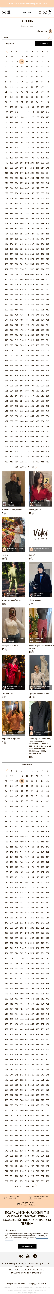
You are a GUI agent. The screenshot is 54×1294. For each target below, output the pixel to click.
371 (16, 259)
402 (37, 274)
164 (16, 142)
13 (27, 56)
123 (37, 117)
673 (42, 426)
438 (37, 294)
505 (11, 335)
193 (27, 158)
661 (27, 421)
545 (32, 355)
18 (6, 61)
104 (32, 107)
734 (32, 462)
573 (37, 370)
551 (16, 360)
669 (22, 426)
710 (47, 446)
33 (37, 66)
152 (47, 132)
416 (16, 284)
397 (11, 274)
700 (42, 441)
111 (22, 112)
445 (27, 299)
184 (27, 152)
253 (11, 193)
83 (16, 97)
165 (22, 142)
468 (6, 315)
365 (32, 254)
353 (16, 249)
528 (37, 345)
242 (47, 183)
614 (16, 396)
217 (11, 173)
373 (27, 259)
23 (32, 61)
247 (27, 188)
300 (22, 218)
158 (32, 137)
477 (6, 320)
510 (37, 335)
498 (22, 330)
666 (6, 426)
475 (42, 315)
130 (27, 122)
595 (11, 386)
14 (32, 56)
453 (22, 304)
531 (6, 350)
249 (37, 188)
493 (42, 325)
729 (6, 462)
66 (22, 87)
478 (11, 320)
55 (11, 82)
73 (11, 92)
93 (22, 102)
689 (32, 436)
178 (42, 147)
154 (11, 137)
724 (27, 456)
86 (32, 97)
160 (42, 137)
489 (22, 325)
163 (11, 142)
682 (42, 431)
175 (27, 147)
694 (11, 441)
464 (32, 310)
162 (6, 142)
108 (6, 112)
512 (47, 335)
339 (37, 239)
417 (22, 284)
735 (37, 462)
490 (27, 325)
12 (22, 56)
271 (11, 203)
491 (32, 325)
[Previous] (6, 51)
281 (16, 208)
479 (16, 320)
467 (47, 310)
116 (47, 112)
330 (37, 234)
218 (16, 173)
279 (6, 208)
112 (27, 112)
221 (32, 173)
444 (22, 299)
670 (27, 426)
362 (16, 254)
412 (42, 279)
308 (16, 223)
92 (16, 102)
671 (32, 426)
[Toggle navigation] (4, 12)
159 (37, 137)
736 (42, 462)
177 (37, 147)
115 (42, 112)
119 (16, 117)
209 (16, 168)
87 (37, 97)
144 (6, 132)
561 (22, 365)
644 (32, 411)
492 (37, 325)
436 (27, 294)
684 (6, 436)
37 (11, 71)
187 (42, 152)
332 (47, 234)
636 (37, 406)
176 (32, 147)
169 (42, 142)
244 (11, 188)
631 (11, 406)
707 (32, 446)
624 (22, 401)
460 (11, 310)
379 (11, 264)
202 (27, 163)
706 (27, 446)
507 (22, 335)
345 (22, 244)
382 (27, 264)
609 (37, 391)
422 (47, 284)
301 (27, 218)
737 (47, 462)
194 (32, 158)
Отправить (27, 1246)
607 (27, 391)
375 (37, 259)
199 (11, 163)
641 (16, 411)
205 (42, 163)
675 (6, 431)
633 (22, 406)
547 (42, 355)
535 (27, 350)
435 (22, 294)
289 (11, 213)
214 (42, 168)
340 (42, 239)
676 (11, 431)
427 (27, 289)
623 (16, 401)
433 (11, 294)
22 (27, 61)
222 (37, 173)
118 (11, 117)
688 (27, 436)
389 (16, 269)
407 (16, 279)
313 (42, 223)
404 (47, 274)
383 (32, 264)
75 (22, 92)
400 (27, 274)
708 (37, 446)
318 (22, 228)
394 (42, 269)
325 (11, 234)
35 (47, 66)
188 (47, 152)
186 (37, 152)
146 (16, 132)
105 (37, 107)
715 (27, 451)
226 (11, 178)
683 (47, 431)
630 (6, 406)
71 (47, 87)
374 (32, 259)
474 (37, 315)
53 (47, 76)
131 (32, 122)
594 (6, 386)
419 (32, 284)
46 (11, 76)
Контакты (31, 1267)
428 (32, 289)
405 (6, 279)
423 (6, 289)
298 (11, 218)
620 (47, 396)
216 (6, 173)
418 (27, 284)
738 (16, 467)
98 (47, 102)
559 (11, 365)
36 (6, 71)
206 (47, 163)
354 (22, 249)
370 (11, 259)
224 (47, 173)
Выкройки (8, 1264)
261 (6, 198)
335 (16, 239)
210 (22, 168)
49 (27, 76)
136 (11, 127)
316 (11, 228)
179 (47, 147)
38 (16, 71)
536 (32, 350)
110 (16, 112)
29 (16, 66)
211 (27, 168)
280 (11, 208)
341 (47, 239)
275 (32, 203)
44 (47, 71)
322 (42, 228)
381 (22, 264)
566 (47, 365)
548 (47, 355)
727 (42, 456)
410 (32, 279)
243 (6, 188)
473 (32, 315)
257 (32, 193)
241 (42, 183)
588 (22, 380)
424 (11, 289)
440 (47, 294)
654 (37, 416)
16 (42, 56)
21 (22, 61)
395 (47, 269)
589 (27, 380)
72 (6, 92)
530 (47, 345)
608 (32, 391)
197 (47, 158)
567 (6, 370)
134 (47, 122)
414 (6, 284)
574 (42, 370)
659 (16, 421)
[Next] (37, 466)
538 (42, 350)
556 (42, 360)
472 (27, 315)
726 (37, 456)
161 (47, 137)
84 (22, 97)
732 (22, 462)
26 (47, 61)
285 (37, 208)
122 (32, 117)
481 (27, 320)
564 (37, 365)
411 (37, 279)
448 (42, 299)
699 (37, 441)
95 (32, 102)
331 (42, 234)
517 (27, 340)
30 (22, 66)
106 (42, 107)
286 (42, 208)
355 (27, 249)
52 (42, 76)
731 (16, 462)
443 (16, 299)
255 (22, 193)
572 (32, 370)
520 (42, 340)
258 (37, 193)
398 (16, 274)
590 (32, 380)
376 (42, 259)
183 (22, 152)
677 (16, 431)
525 (22, 345)
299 (16, 218)
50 (32, 76)
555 (37, 360)
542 (16, 355)
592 (42, 380)
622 (11, 401)
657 (6, 421)
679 (27, 431)
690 (37, 436)
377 (47, 259)
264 (22, 198)
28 (11, 66)
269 (47, 198)
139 (27, 127)
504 (6, 335)
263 (16, 198)
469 (11, 315)
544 (27, 355)
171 (6, 147)
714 (22, 451)
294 (37, 213)
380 (16, 264)
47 (16, 76)
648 (6, 416)
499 (27, 330)
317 (16, 228)
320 (32, 228)
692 (47, 436)
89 (47, 97)
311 (32, 223)
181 (11, 152)
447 (37, 299)
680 (32, 431)
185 (32, 152)
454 (27, 304)
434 (16, 294)
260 (47, 193)
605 (16, 391)
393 (37, 269)
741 (32, 467)
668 (16, 426)
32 (32, 66)
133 (42, 122)
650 (16, 416)
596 (16, 386)
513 (6, 340)
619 (42, 396)
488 (16, 325)
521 (47, 340)
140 (32, 127)
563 (32, 365)
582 (37, 375)
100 (11, 107)
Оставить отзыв (27, 26)
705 (22, 446)
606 (22, 391)
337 (27, 239)
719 (47, 451)
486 (6, 325)
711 (6, 451)
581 (32, 375)
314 (47, 223)
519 (37, 340)
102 (22, 107)
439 (42, 294)
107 (47, 107)
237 (22, 183)
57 (22, 82)
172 (11, 147)
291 (22, 213)
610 (42, 391)
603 (6, 391)
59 (32, 82)
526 (27, 345)
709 (42, 446)
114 (37, 112)
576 (6, 375)
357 (37, 249)
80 (47, 92)
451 (11, 304)
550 (11, 360)
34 (42, 66)
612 (6, 396)
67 (27, 87)
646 (42, 411)
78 (37, 92)
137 (16, 127)
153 (6, 137)
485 (47, 320)
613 (11, 396)
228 (22, 178)
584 (47, 375)
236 (16, 183)
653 (32, 416)
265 (27, 198)
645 (37, 411)
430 (42, 289)
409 (27, 279)
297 (6, 218)
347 (32, 244)
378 (6, 264)
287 (47, 208)
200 (16, 163)
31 (27, 66)
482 (32, 320)
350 (47, 244)
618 (37, 396)
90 (6, 102)
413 (47, 279)
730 (11, 462)
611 (47, 391)
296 (47, 213)
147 (22, 132)
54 (6, 82)
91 (11, 102)
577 (11, 375)
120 (22, 117)
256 (27, 193)
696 (22, 441)
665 (47, 421)
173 (16, 147)
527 (32, 345)
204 (37, 163)
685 (11, 436)
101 (16, 107)
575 (47, 370)
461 (16, 310)
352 (11, 249)
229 (27, 178)
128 (16, 122)
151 (42, 132)
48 (22, 76)
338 (32, 239)
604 (11, 391)
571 (27, 370)
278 (47, 203)
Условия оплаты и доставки (26, 1273)
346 (27, 244)
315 (6, 228)
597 (22, 386)
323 (47, 228)
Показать (44, 43)
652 (27, 416)
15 (37, 56)
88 (42, 97)
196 (42, 158)
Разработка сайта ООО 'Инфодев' (22, 1283)
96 (37, 102)
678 (22, 431)
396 (6, 274)
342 (6, 244)
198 (6, 163)
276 (37, 203)
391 (27, 269)
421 (42, 284)
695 (16, 441)
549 (6, 360)
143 (47, 127)
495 (6, 330)
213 (37, 168)
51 (37, 76)
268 (42, 198)
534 (22, 350)
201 (22, 163)
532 (11, 350)
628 (42, 401)
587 (16, 380)
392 (32, 269)
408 (22, 279)
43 (42, 71)
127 (11, 122)
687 (22, 436)
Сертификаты (32, 1264)
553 (27, 360)
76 (27, 92)
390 (22, 269)
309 (22, 223)
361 (11, 254)
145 (11, 132)
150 (37, 132)
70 (42, 87)
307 (11, 223)
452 (16, 304)
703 (11, 446)
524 (16, 345)
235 (11, 183)
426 (22, 289)
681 (37, 431)
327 (22, 234)
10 (11, 56)
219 (22, 173)
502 (42, 330)
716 (32, 451)
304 (42, 218)
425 (16, 289)
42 (37, 71)
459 (6, 310)
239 (32, 183)
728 (47, 456)
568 (11, 370)
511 (42, 335)
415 (11, 284)
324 (6, 234)
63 (6, 87)
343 (11, 244)
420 (37, 284)
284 (32, 208)
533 (16, 350)
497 (16, 330)
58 (27, 82)
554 (32, 360)
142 (42, 127)
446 (32, 299)
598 (27, 386)
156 (22, 137)
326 (16, 234)
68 (32, 87)
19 (11, 61)
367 (42, 254)
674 (47, 426)
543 (22, 355)
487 (11, 325)
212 (32, 168)
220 (27, 173)
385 (42, 264)
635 (32, 406)
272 (16, 203)
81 (6, 97)
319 (27, 228)
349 (42, 244)
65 (16, 87)
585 (6, 380)
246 (22, 188)
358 (42, 249)
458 (47, 304)
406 (11, 279)
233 (47, 178)
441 (6, 299)
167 (32, 142)
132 (37, 122)
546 (37, 355)
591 (37, 380)
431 (47, 289)
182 (16, 152)
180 (6, 152)
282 (22, 208)
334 (11, 239)
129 (22, 122)
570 (22, 370)
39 (22, 71)
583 (42, 375)
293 (32, 213)
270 (6, 203)
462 (22, 310)
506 (16, 335)
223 (42, 173)
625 (27, 401)
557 (47, 360)
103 (27, 107)
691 (42, 436)
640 (11, 411)
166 (27, 142)
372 (22, 259)
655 (42, 416)
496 (11, 330)
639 (6, 411)
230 (32, 178)
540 (6, 355)
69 (37, 87)
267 (37, 198)
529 (42, 345)
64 (11, 87)
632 (16, 406)
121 (27, 117)
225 (6, 178)
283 (27, 208)
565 (42, 365)
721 (11, 456)
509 (32, 335)
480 (22, 320)
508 (27, 335)
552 (22, 360)
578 (16, 375)
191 (16, 158)
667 (11, 426)
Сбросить (10, 43)
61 (42, 82)
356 (32, 249)
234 (6, 183)
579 (22, 375)
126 (6, 122)
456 (37, 304)
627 (37, 401)
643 (27, 411)
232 (42, 178)
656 (47, 416)
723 (22, 456)
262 (11, 198)
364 (27, 254)
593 (47, 380)
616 (27, 396)
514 (11, 340)
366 (37, 254)
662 (32, 421)
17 (47, 56)
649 (11, 416)
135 (6, 127)
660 (22, 421)
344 (16, 244)
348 (37, 244)
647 (47, 411)
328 (27, 234)
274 (27, 203)
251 (47, 188)
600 (37, 386)
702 (6, 446)
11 (16, 56)
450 (6, 304)
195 (37, 158)
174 (22, 147)
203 (32, 163)
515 (16, 340)
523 (11, 345)
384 (37, 264)
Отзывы (19, 1267)
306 (6, 223)
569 (16, 370)
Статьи (45, 1264)
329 (32, 234)
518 (32, 340)
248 (32, 188)
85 (27, 97)
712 (11, 451)
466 (42, 310)
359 (47, 249)
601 (42, 386)
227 (16, 178)
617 (32, 396)
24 (37, 61)
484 (42, 320)
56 (16, 82)
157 (27, 137)
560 (16, 365)
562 (27, 365)
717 (37, 451)
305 (47, 218)
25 (42, 61)
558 (6, 365)
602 (47, 386)
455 (32, 304)
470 (16, 315)
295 (42, 213)
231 (37, 178)
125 (47, 117)
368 (47, 254)
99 (6, 107)
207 (6, 168)
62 (47, 82)
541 (11, 355)
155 (16, 137)
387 (6, 269)
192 (22, 158)
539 (47, 350)
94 (27, 102)
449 (47, 299)
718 (42, 451)
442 (11, 299)
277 (42, 203)
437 (32, 294)
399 (22, 274)
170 (47, 142)
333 (6, 239)
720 (6, 456)
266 (32, 198)
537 (37, 350)
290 (16, 213)
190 (11, 158)
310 (27, 223)
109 (11, 112)
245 (16, 188)
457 (42, 304)
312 (37, 223)
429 (37, 289)
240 (37, 183)
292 (27, 213)
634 (27, 406)
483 (37, 320)
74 (16, 92)
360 (6, 254)
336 (22, 239)
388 (11, 269)
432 (6, 294)
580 (27, 375)
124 (42, 117)
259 (42, 193)
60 (37, 82)
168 (37, 142)
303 (37, 218)
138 (22, 127)
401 (32, 274)
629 (47, 401)
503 (47, 330)
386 (47, 264)
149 (32, 132)
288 (6, 213)
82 (11, 97)
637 (42, 406)
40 (27, 71)
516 (22, 340)
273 (22, 203)
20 (16, 61)
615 (22, 396)
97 (42, 102)
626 (32, 401)
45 (6, 76)
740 (27, 467)
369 (6, 259)
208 (11, 168)
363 (22, 254)
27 (6, 66)
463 (27, 310)
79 (42, 92)
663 (37, 421)
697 (27, 441)
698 (32, 441)
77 (32, 92)
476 (47, 315)
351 (6, 249)
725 (32, 456)
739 (22, 467)
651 (22, 416)
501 (37, 330)
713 (16, 451)
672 (37, 426)
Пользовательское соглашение (26, 1270)
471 (22, 315)
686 (16, 436)
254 (16, 193)
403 (42, 274)
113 (32, 112)
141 (37, 127)
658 (11, 421)
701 (47, 441)
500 (32, 330)
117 (6, 117)
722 (16, 456)
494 (47, 325)
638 (47, 406)
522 (6, 345)
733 (27, 462)
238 (27, 183)
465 (37, 310)
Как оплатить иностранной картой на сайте (27, 3)
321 (37, 228)
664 (42, 421)
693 (6, 441)
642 (22, 411)
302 (32, 218)
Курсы (19, 1264)
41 (32, 71)
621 (6, 401)
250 (42, 188)
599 (32, 386)
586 (11, 380)
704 (16, 446)
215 (47, 168)
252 (6, 193)
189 (6, 158)
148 (27, 132)
